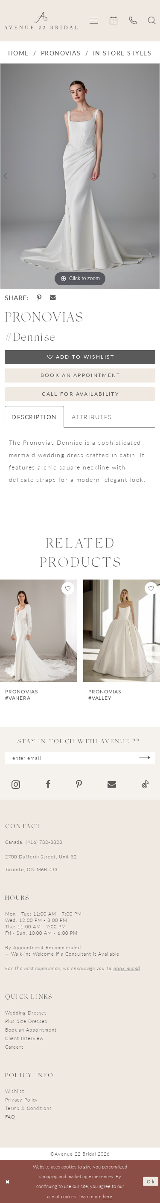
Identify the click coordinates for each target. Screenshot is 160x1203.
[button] (94, 21)
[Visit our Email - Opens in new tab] (112, 784)
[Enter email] (80, 758)
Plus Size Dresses (26, 1021)
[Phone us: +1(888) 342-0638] (133, 20)
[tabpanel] (80, 176)
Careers (14, 1047)
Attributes (92, 417)
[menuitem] (94, 21)
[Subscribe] (145, 758)
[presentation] (38, 631)
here (107, 1196)
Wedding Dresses (26, 1012)
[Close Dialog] (8, 1181)
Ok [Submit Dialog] (151, 1181)
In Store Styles (122, 53)
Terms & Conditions (28, 1108)
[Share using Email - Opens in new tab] (53, 298)
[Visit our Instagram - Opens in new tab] (16, 784)
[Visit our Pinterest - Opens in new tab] (79, 784)
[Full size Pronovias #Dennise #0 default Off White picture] (80, 176)
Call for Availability (80, 393)
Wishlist (14, 1091)
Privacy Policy (21, 1099)
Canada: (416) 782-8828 (33, 842)
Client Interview (24, 1038)
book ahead (126, 968)
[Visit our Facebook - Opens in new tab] (48, 784)
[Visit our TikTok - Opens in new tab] (145, 784)
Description (34, 417)
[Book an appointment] (113, 20)
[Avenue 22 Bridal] (41, 20)
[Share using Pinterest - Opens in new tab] (39, 297)
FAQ (10, 1116)
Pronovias (61, 53)
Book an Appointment (81, 375)
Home (18, 53)
